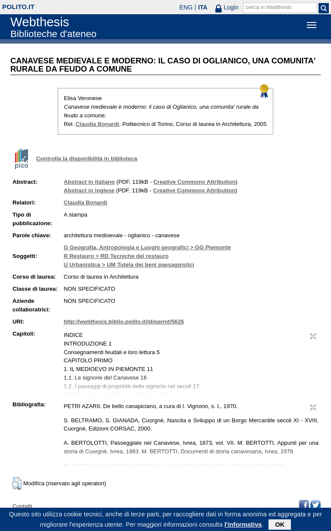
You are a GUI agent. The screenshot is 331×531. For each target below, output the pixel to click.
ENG (185, 7)
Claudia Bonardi (97, 124)
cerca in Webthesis (268, 7)
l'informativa (243, 525)
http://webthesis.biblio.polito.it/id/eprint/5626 (124, 321)
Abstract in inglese (89, 190)
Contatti (22, 506)
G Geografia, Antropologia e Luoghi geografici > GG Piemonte (147, 247)
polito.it (18, 6)
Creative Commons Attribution (194, 182)
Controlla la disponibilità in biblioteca (86, 158)
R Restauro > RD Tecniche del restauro (116, 256)
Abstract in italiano (89, 182)
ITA (203, 7)
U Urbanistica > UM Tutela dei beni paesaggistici (129, 264)
